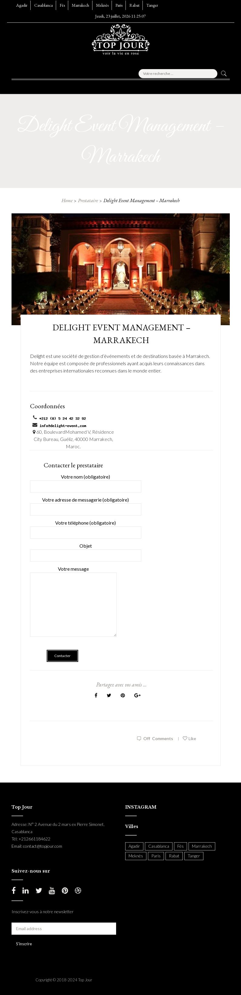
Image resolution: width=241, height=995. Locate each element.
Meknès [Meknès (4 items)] (136, 855)
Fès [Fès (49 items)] (180, 846)
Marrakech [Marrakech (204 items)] (202, 846)
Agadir (21, 5)
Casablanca (43, 5)
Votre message (73, 605)
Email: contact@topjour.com (37, 846)
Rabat (134, 5)
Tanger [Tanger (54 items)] (194, 855)
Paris (118, 5)
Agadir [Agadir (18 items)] (134, 846)
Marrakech (80, 5)
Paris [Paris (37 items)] (156, 855)
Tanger (152, 5)
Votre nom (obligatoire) (85, 481)
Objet (85, 550)
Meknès (102, 5)
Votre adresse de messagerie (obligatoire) (85, 504)
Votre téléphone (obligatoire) (85, 527)
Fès (62, 5)
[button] (26, 85)
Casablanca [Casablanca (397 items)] (158, 846)
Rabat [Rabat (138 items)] (174, 855)
